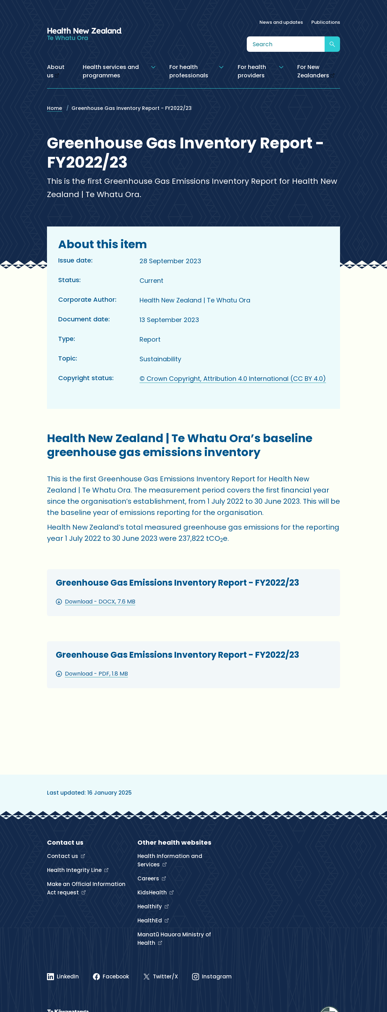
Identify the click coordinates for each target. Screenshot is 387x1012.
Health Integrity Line (75, 870)
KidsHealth (152, 892)
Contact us (63, 856)
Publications (325, 22)
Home (54, 108)
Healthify (150, 906)
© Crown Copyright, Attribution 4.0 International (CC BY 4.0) (233, 378)
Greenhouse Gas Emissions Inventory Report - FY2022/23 (177, 582)
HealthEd (150, 920)
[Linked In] (63, 976)
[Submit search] (332, 44)
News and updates (281, 22)
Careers (149, 878)
